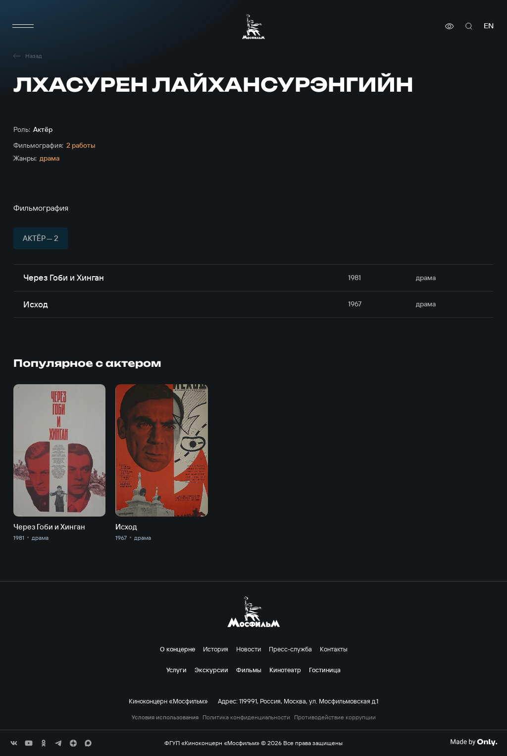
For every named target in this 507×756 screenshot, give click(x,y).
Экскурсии (211, 670)
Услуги (176, 670)
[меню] (23, 26)
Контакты (334, 649)
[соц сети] (14, 743)
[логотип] (253, 26)
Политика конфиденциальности (246, 717)
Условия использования (165, 717)
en (489, 26)
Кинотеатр (285, 670)
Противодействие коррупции (335, 717)
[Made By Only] (473, 742)
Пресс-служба (290, 649)
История (215, 649)
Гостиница (325, 670)
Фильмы (248, 670)
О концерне (177, 649)
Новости (248, 649)
